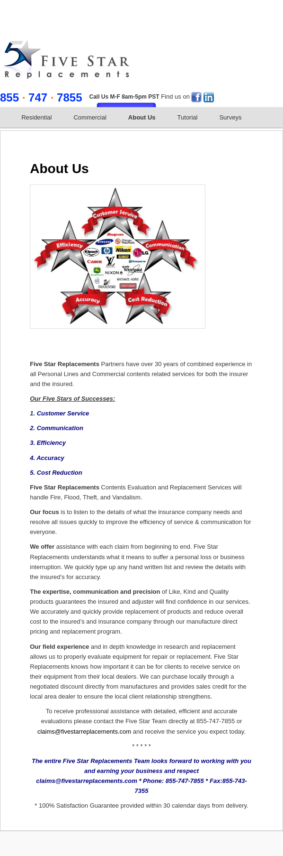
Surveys (230, 117)
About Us (142, 117)
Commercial (89, 117)
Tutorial (187, 117)
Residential (36, 117)
